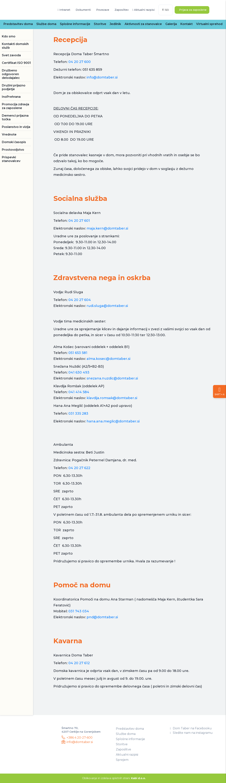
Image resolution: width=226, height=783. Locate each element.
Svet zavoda (11, 55)
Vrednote (9, 134)
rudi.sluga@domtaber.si (107, 306)
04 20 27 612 (79, 663)
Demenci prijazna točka (15, 117)
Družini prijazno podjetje (13, 87)
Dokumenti (83, 9)
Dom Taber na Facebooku (191, 728)
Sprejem (122, 760)
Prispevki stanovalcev (11, 159)
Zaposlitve (123, 749)
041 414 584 (79, 392)
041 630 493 (78, 372)
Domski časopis (14, 142)
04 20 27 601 (79, 221)
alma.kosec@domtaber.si (108, 359)
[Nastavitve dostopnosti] (219, 391)
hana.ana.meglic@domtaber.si (113, 421)
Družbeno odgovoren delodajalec (11, 74)
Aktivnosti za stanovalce (143, 24)
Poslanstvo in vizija (16, 127)
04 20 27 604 (79, 300)
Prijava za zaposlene (192, 9)
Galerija (171, 24)
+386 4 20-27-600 (77, 737)
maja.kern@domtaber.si (107, 228)
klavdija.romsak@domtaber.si (112, 398)
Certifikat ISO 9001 (16, 63)
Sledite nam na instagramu (191, 733)
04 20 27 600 (79, 62)
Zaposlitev (121, 9)
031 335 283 (78, 413)
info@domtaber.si (102, 77)
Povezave (102, 9)
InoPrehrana (11, 96)
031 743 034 (78, 611)
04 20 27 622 (79, 468)
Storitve (100, 24)
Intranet (63, 9)
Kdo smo (8, 36)
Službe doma (46, 24)
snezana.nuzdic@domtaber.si (112, 378)
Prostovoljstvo (13, 149)
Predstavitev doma (18, 24)
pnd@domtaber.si (102, 617)
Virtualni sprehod (209, 24)
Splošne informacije (75, 24)
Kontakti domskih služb (15, 45)
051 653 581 (77, 353)
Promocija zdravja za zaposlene (15, 106)
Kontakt (186, 24)
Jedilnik (115, 24)
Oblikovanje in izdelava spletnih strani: (114, 778)
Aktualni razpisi (143, 9)
